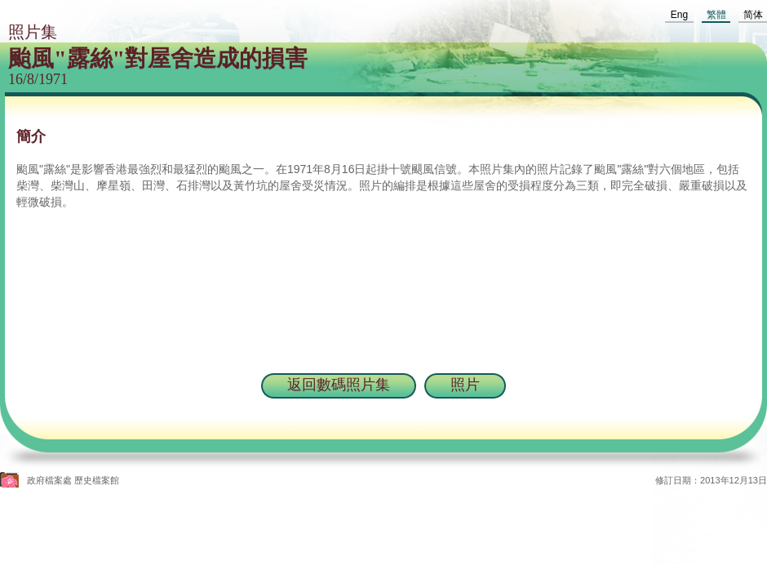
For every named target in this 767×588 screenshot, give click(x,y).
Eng (679, 14)
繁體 (716, 14)
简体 (753, 14)
